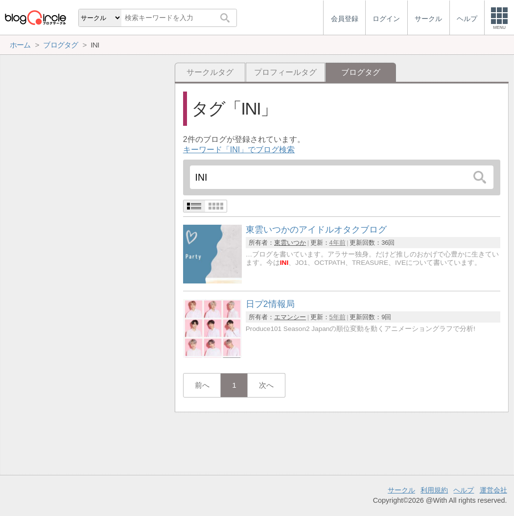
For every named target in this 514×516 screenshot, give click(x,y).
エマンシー (290, 317)
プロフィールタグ (285, 72)
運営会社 (493, 490)
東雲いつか (290, 242)
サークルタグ (210, 72)
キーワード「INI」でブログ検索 (239, 149)
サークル (401, 490)
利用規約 (434, 490)
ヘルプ (463, 490)
